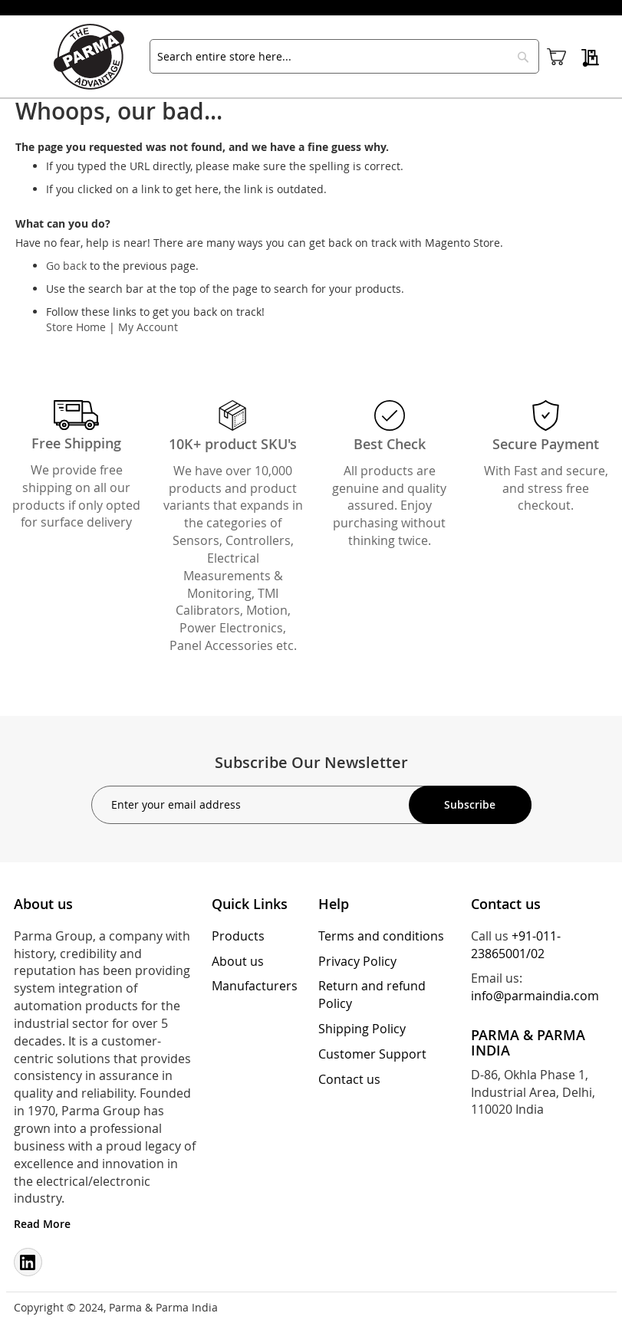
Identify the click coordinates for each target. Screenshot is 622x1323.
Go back (66, 265)
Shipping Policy (362, 1028)
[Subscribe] (470, 805)
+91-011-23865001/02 (516, 944)
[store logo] (96, 57)
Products (238, 935)
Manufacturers (255, 985)
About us (238, 961)
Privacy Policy (357, 961)
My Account (148, 327)
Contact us (349, 1079)
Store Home (76, 327)
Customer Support (372, 1054)
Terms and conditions (381, 935)
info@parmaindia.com (535, 995)
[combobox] (344, 56)
